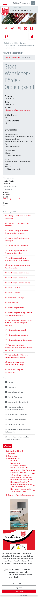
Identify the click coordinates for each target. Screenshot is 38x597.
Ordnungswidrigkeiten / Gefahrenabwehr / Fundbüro (14, 408)
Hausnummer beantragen (14, 298)
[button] (4, 18)
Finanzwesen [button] (12, 456)
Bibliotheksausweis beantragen (16, 246)
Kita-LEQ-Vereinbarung (13, 397)
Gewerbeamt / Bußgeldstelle (15, 419)
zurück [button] (7, 446)
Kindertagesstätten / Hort (14, 424)
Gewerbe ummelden (13, 293)
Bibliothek (9, 382)
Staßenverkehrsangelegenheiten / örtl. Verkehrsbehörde (19, 430)
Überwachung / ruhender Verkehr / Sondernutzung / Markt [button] (21, 490)
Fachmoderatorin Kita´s (14, 392)
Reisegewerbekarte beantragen (16, 335)
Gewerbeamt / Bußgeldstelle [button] (19, 480)
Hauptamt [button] (11, 454)
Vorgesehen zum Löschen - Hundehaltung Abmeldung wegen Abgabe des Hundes (18, 347)
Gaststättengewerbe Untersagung (17, 273)
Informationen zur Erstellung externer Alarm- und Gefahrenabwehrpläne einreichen (18, 322)
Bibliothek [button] (13, 461)
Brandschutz (10, 387)
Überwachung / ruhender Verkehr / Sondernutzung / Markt (17, 438)
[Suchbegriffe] (21, 3)
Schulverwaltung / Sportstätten (16, 414)
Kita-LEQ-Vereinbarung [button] (17, 468)
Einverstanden (19, 592)
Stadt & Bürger (11, 45)
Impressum (19, 588)
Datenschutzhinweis (19, 584)
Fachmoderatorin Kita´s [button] (18, 465)
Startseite (23, 43)
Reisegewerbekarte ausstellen (16, 330)
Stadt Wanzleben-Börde (12, 57)
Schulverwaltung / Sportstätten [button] (20, 477)
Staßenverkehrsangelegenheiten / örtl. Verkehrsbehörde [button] (21, 485)
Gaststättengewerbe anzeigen (16, 278)
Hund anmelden (11, 303)
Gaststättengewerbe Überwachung (17, 283)
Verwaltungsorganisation (26, 45)
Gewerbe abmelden (12, 288)
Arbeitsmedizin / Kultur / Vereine (17, 402)
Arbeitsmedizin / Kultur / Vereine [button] (21, 470)
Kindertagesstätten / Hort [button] (18, 482)
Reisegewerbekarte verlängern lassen (18, 340)
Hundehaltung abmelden (14, 308)
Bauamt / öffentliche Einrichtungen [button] (19, 495)
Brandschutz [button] (14, 463)
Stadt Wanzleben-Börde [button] (13, 451)
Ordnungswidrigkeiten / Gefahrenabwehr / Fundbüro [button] (19, 474)
